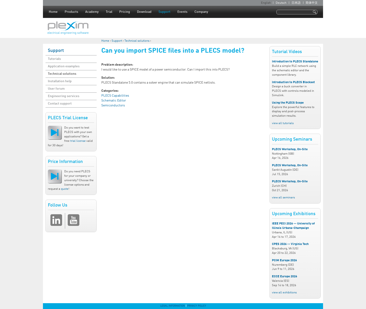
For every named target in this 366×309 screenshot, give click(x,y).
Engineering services (63, 96)
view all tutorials (283, 123)
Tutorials (54, 59)
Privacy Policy (196, 306)
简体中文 (312, 2)
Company (201, 12)
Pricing (124, 12)
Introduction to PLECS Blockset (293, 82)
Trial (109, 12)
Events (182, 12)
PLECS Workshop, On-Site (290, 149)
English (266, 2)
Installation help (60, 81)
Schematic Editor (113, 100)
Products (71, 12)
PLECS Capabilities (115, 95)
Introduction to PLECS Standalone (295, 61)
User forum (56, 88)
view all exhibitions (284, 292)
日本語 (296, 2)
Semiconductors (113, 105)
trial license (78, 141)
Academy (92, 12)
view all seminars (283, 197)
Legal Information (172, 306)
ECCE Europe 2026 (284, 276)
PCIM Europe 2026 (284, 260)
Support (164, 12)
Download (144, 12)
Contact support (60, 103)
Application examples (64, 66)
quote (64, 188)
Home (53, 12)
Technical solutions (136, 40)
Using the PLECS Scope (288, 102)
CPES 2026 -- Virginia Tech (290, 244)
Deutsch (281, 2)
